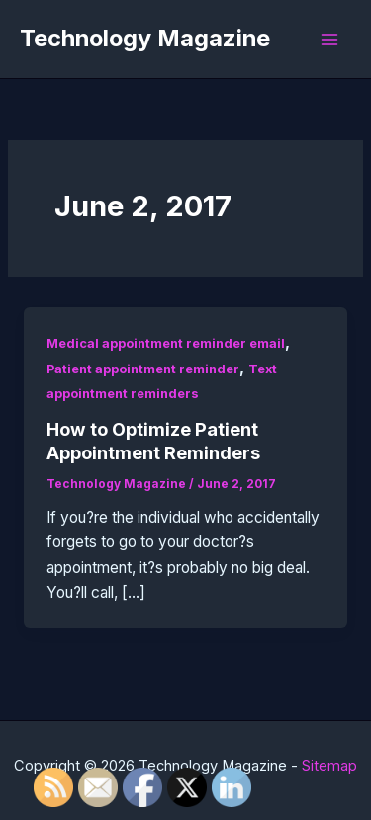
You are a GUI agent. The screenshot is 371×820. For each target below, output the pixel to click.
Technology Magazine (145, 38)
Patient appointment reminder (142, 369)
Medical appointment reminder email (165, 343)
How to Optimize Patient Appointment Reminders (153, 440)
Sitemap (329, 766)
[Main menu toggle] (330, 39)
